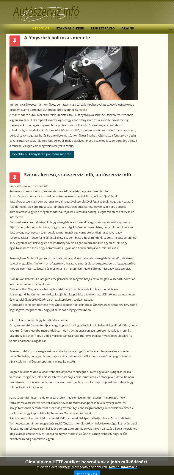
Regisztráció (103, 28)
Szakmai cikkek (70, 28)
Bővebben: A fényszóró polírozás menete (41, 154)
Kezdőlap (41, 28)
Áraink (127, 28)
